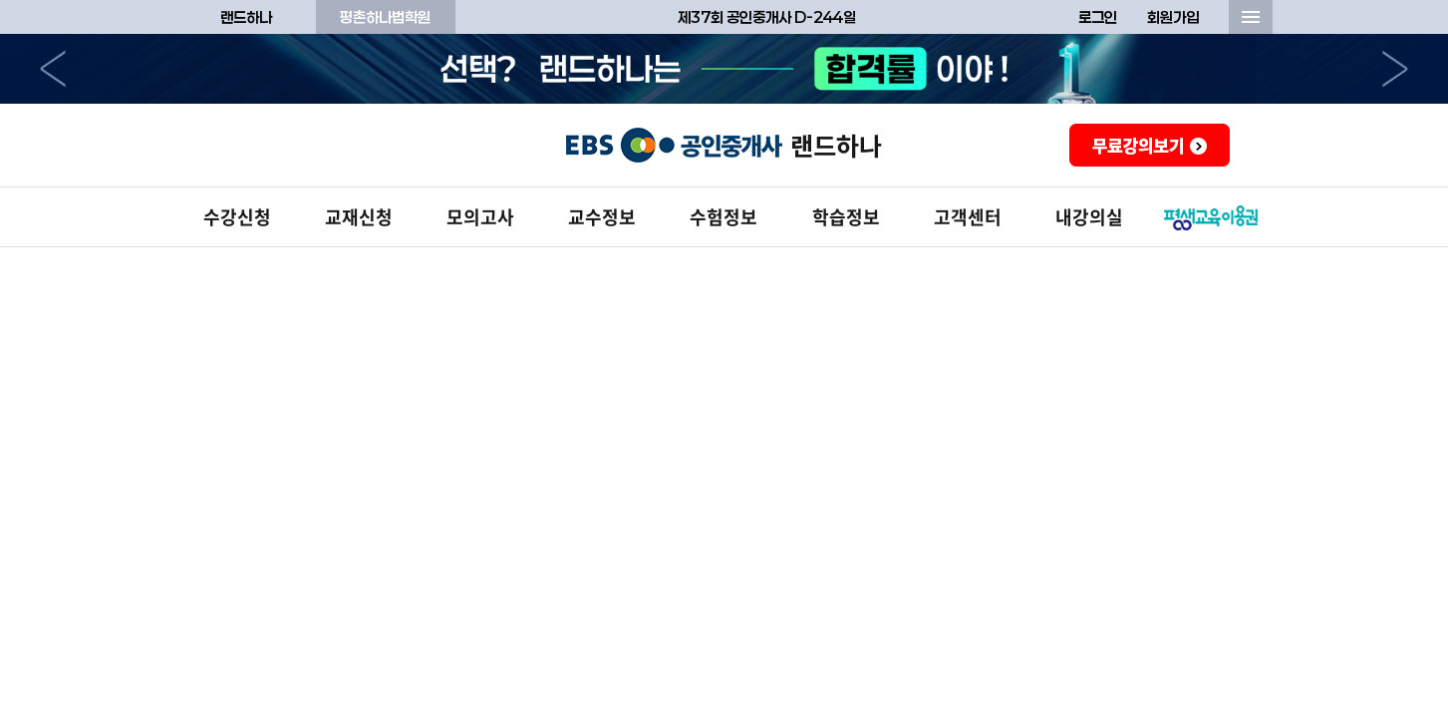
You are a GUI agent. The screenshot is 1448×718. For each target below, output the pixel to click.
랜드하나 (246, 17)
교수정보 (602, 216)
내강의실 (1089, 216)
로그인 (1097, 17)
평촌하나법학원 (385, 17)
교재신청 (359, 216)
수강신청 (237, 216)
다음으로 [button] (1395, 69)
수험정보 (723, 216)
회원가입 (1173, 17)
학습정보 (846, 216)
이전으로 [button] (53, 69)
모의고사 (480, 216)
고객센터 (968, 216)
